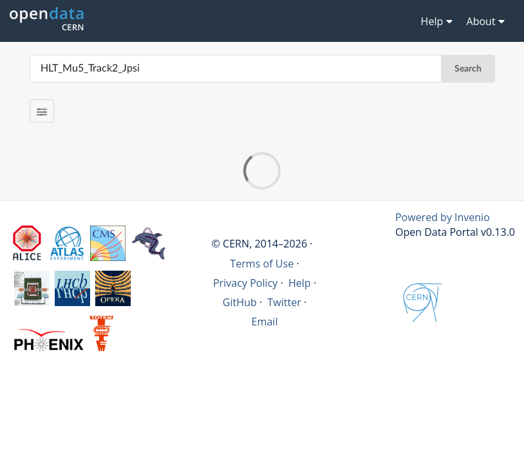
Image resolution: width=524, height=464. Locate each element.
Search (468, 68)
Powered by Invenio (442, 217)
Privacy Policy (245, 283)
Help (299, 283)
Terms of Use (262, 263)
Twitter (284, 302)
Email (265, 321)
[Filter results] (42, 110)
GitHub (240, 302)
